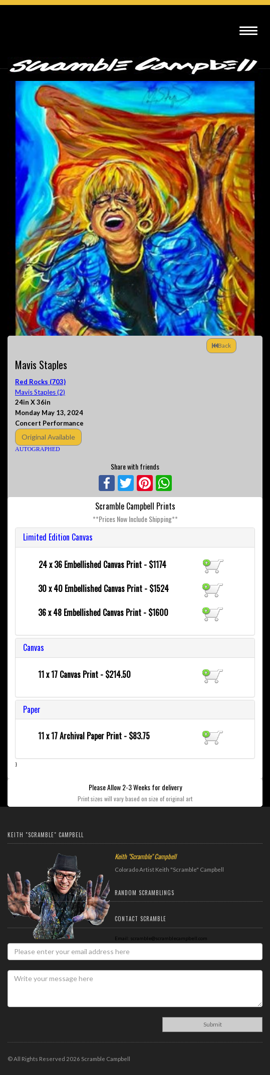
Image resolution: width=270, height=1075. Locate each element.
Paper (32, 709)
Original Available (48, 437)
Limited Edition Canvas (58, 537)
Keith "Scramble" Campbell (145, 856)
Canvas (33, 647)
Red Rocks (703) (40, 382)
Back (221, 345)
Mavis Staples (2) (40, 392)
